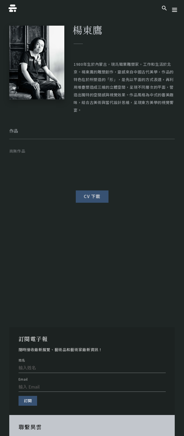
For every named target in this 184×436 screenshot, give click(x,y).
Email (23, 379)
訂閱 (28, 400)
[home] (11, 8)
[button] (174, 8)
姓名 (22, 360)
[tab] (13, 131)
